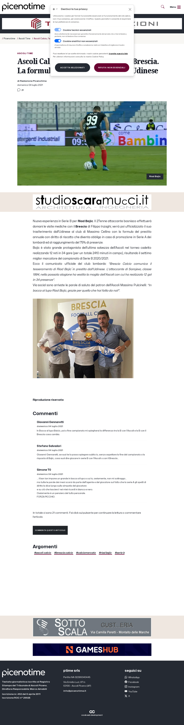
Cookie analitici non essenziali (80, 41)
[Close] (130, 9)
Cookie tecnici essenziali (77, 30)
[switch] (57, 40)
